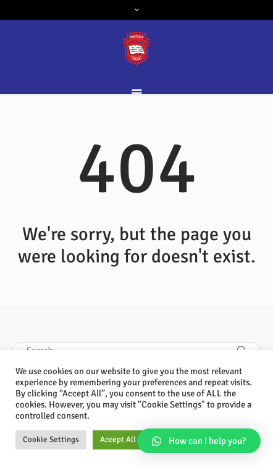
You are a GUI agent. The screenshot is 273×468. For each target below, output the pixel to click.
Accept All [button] (118, 440)
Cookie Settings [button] (51, 440)
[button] (199, 440)
